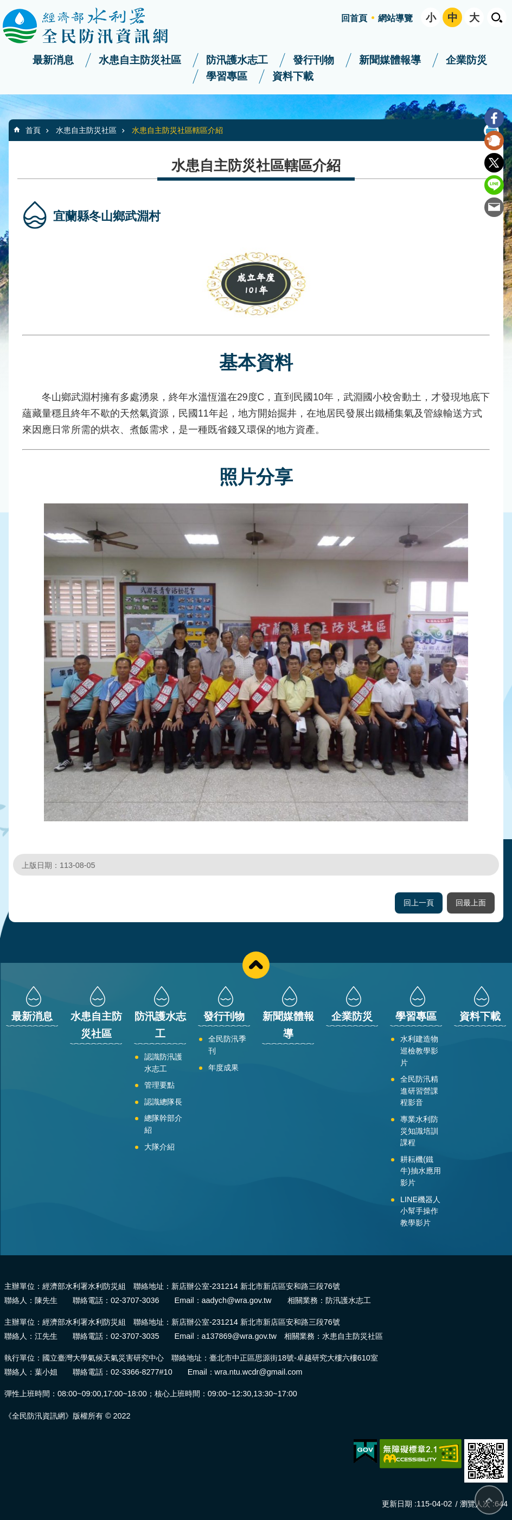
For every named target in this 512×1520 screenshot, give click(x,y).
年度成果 (223, 1067)
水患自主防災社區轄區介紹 (177, 130)
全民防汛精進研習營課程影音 (419, 1091)
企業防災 (466, 60)
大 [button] (474, 17)
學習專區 (226, 76)
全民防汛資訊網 (95, 26)
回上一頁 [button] (419, 902)
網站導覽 (395, 18)
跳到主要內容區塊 (5, 5)
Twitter (494, 163)
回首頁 (354, 18)
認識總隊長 (163, 1101)
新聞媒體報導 (390, 60)
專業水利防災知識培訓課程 (419, 1131)
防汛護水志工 (237, 60)
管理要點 (159, 1085)
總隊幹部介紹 (163, 1124)
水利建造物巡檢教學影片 (419, 1050)
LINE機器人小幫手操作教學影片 (420, 1211)
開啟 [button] (497, 17)
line (494, 185)
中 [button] (452, 17)
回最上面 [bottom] (489, 1500)
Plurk (494, 140)
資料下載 (292, 76)
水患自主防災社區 (140, 60)
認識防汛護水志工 (163, 1062)
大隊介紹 (159, 1146)
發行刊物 (313, 60)
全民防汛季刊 (227, 1044)
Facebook (494, 118)
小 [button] (431, 17)
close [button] (256, 965)
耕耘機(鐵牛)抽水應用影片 (420, 1171)
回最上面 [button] (471, 902)
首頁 (33, 130)
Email (494, 207)
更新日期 (397, 1503)
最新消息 (53, 60)
